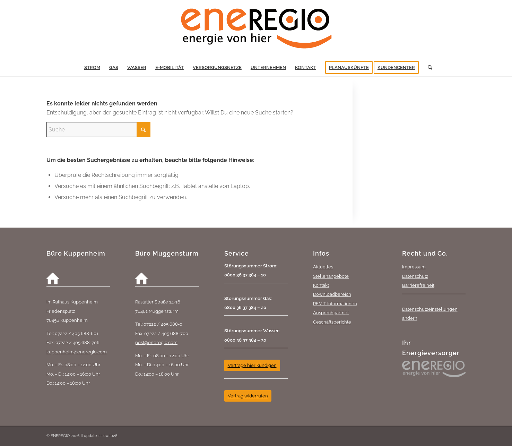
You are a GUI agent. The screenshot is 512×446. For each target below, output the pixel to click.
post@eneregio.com (156, 342)
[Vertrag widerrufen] (247, 396)
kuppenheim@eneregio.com (76, 351)
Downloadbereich (332, 294)
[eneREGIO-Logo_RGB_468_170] (256, 29)
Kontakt (321, 285)
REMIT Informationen (335, 303)
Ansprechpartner (331, 312)
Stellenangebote (331, 276)
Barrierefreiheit (418, 285)
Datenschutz (415, 276)
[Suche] (427, 67)
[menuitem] (92, 67)
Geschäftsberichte (332, 322)
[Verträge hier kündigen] (252, 365)
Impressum (414, 266)
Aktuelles (323, 266)
